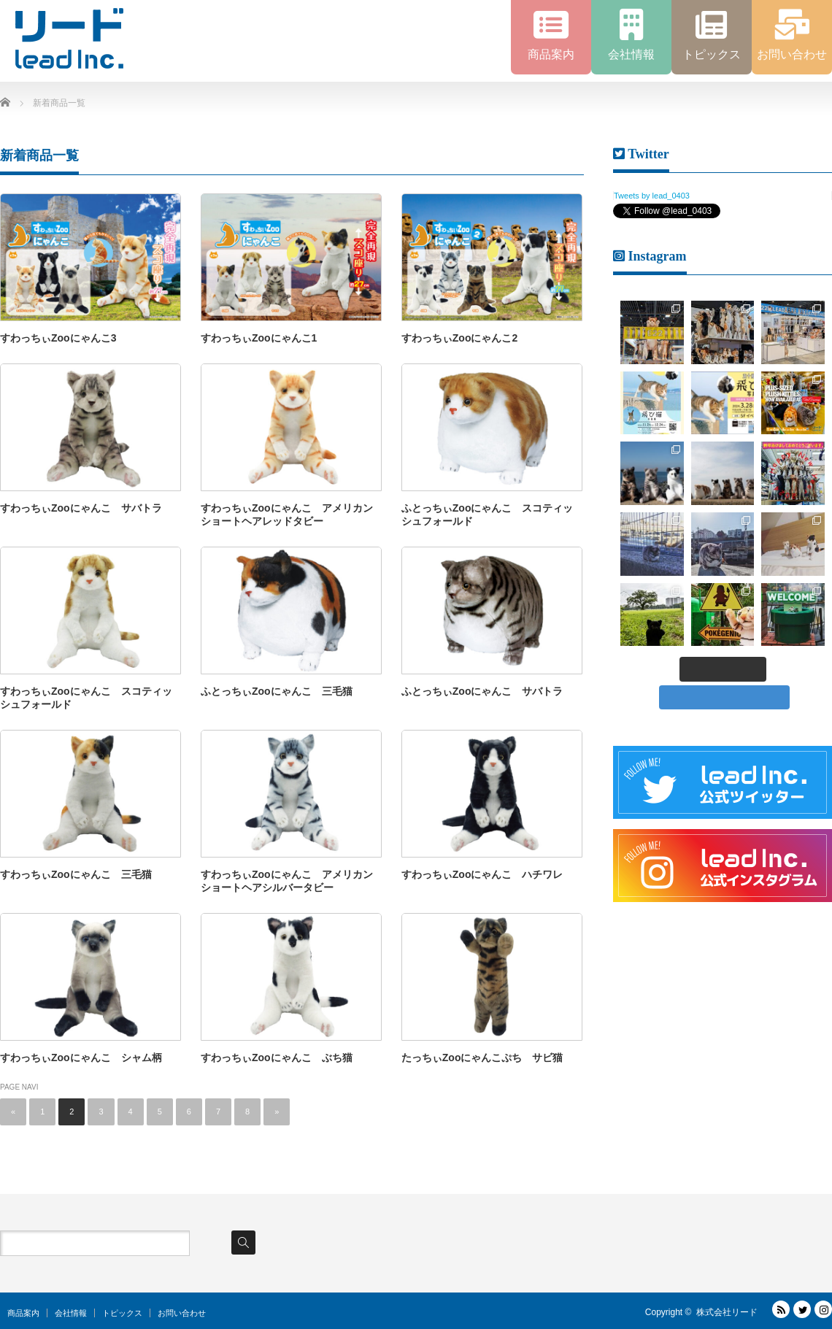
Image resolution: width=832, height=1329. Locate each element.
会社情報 (71, 1313)
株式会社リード (727, 1312)
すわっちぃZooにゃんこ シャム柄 (81, 1057)
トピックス (122, 1313)
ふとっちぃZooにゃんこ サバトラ (482, 691)
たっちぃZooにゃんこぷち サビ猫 (482, 1057)
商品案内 (23, 1313)
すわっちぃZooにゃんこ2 (459, 338)
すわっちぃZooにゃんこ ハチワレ (482, 874)
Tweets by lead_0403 (652, 195)
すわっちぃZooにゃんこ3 (58, 338)
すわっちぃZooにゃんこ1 (259, 338)
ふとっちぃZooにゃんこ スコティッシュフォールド (487, 514)
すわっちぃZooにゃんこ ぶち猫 (277, 1057)
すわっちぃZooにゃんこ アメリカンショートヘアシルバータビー (287, 880)
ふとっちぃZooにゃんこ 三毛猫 (277, 691)
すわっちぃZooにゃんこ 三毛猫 (76, 874)
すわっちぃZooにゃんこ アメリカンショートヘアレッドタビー (287, 514)
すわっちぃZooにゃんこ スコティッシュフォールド (86, 697)
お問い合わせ (182, 1313)
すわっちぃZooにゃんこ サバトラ (81, 508)
